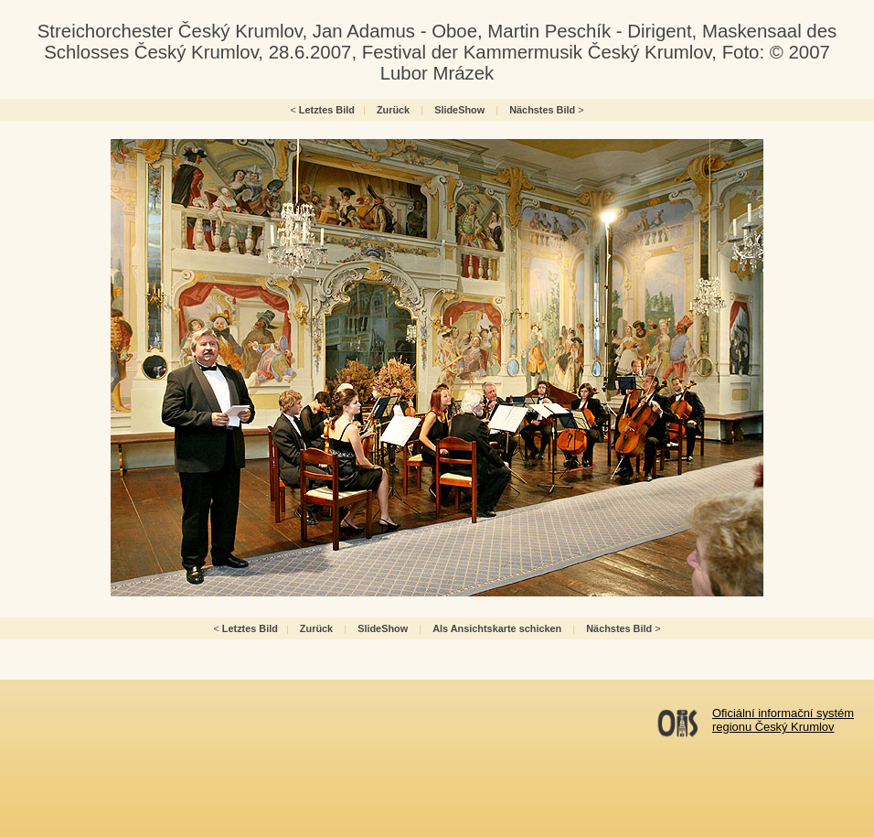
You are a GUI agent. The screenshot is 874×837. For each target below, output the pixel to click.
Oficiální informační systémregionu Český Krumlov (783, 720)
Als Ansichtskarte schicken (496, 628)
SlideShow (459, 109)
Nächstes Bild (542, 109)
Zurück (393, 109)
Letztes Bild (327, 109)
